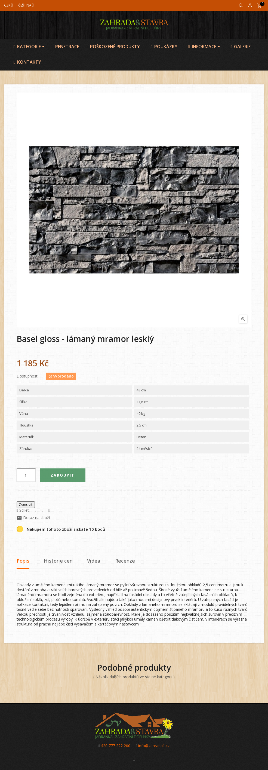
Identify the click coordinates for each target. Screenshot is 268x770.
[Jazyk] (26, 5)
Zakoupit (63, 475)
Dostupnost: (27, 376)
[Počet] (26, 475)
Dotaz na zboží (33, 517)
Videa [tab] (93, 560)
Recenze (125, 560)
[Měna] (8, 5)
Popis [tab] (23, 560)
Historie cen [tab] (58, 560)
